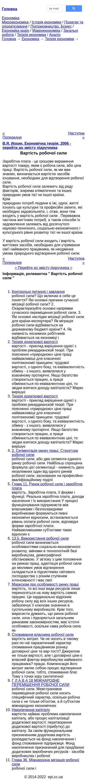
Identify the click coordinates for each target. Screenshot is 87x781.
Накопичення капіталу (31, 710)
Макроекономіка (46, 31)
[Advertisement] (43, 84)
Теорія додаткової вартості (35, 342)
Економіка (10, 18)
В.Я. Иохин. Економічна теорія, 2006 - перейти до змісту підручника (37, 145)
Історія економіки (46, 22)
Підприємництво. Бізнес (51, 26)
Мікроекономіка (15, 22)
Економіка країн (15, 31)
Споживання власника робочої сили (43, 635)
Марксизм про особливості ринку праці (45, 584)
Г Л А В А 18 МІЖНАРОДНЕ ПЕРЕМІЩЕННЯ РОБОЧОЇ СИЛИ (40, 683)
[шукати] (54, 9)
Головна (9, 39)
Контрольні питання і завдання (38, 292)
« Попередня (12, 135)
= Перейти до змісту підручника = (43, 268)
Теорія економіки (31, 35)
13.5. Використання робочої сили (40, 538)
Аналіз (55, 35)
